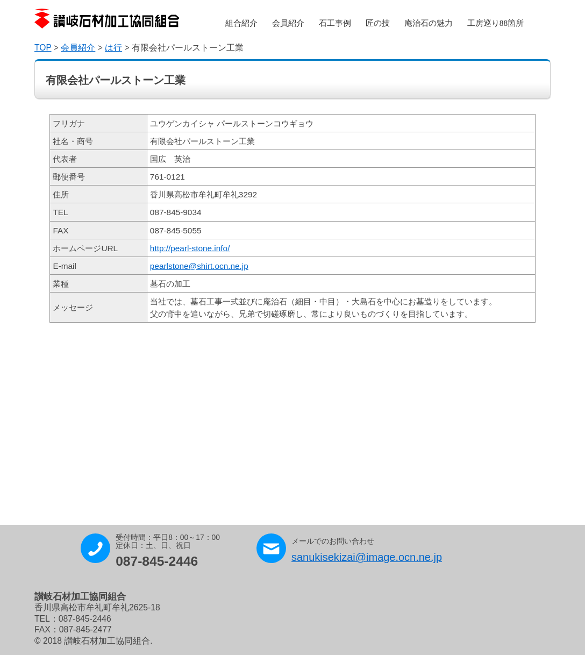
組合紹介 (241, 22)
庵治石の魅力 (428, 22)
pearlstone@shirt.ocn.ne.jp (199, 265)
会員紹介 (288, 22)
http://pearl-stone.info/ (190, 248)
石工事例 (335, 22)
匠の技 (378, 22)
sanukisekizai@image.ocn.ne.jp (366, 557)
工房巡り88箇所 (495, 22)
